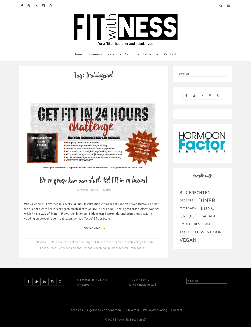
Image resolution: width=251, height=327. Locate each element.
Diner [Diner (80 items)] (206, 200)
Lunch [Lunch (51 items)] (209, 208)
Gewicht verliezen (109, 242)
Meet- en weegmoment (66, 247)
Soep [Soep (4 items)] (208, 224)
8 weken (72, 242)
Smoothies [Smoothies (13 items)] (190, 224)
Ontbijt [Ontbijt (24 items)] (188, 216)
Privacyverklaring (155, 310)
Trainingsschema (117, 247)
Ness (108, 190)
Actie (43, 242)
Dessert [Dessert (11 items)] (187, 200)
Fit (94, 242)
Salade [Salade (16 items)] (209, 216)
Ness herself (138, 319)
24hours (60, 242)
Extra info (150, 54)
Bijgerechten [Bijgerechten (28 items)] (195, 192)
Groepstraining (131, 242)
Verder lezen (92, 228)
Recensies (76, 310)
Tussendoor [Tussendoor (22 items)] (208, 232)
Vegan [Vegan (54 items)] (188, 240)
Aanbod (131, 54)
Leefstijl (112, 54)
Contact (170, 54)
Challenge (85, 242)
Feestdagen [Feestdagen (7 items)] (188, 208)
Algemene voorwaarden (104, 310)
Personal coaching (94, 247)
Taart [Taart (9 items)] (185, 232)
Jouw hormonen (87, 54)
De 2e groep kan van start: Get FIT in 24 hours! (93, 180)
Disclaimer (132, 310)
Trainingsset (137, 247)
